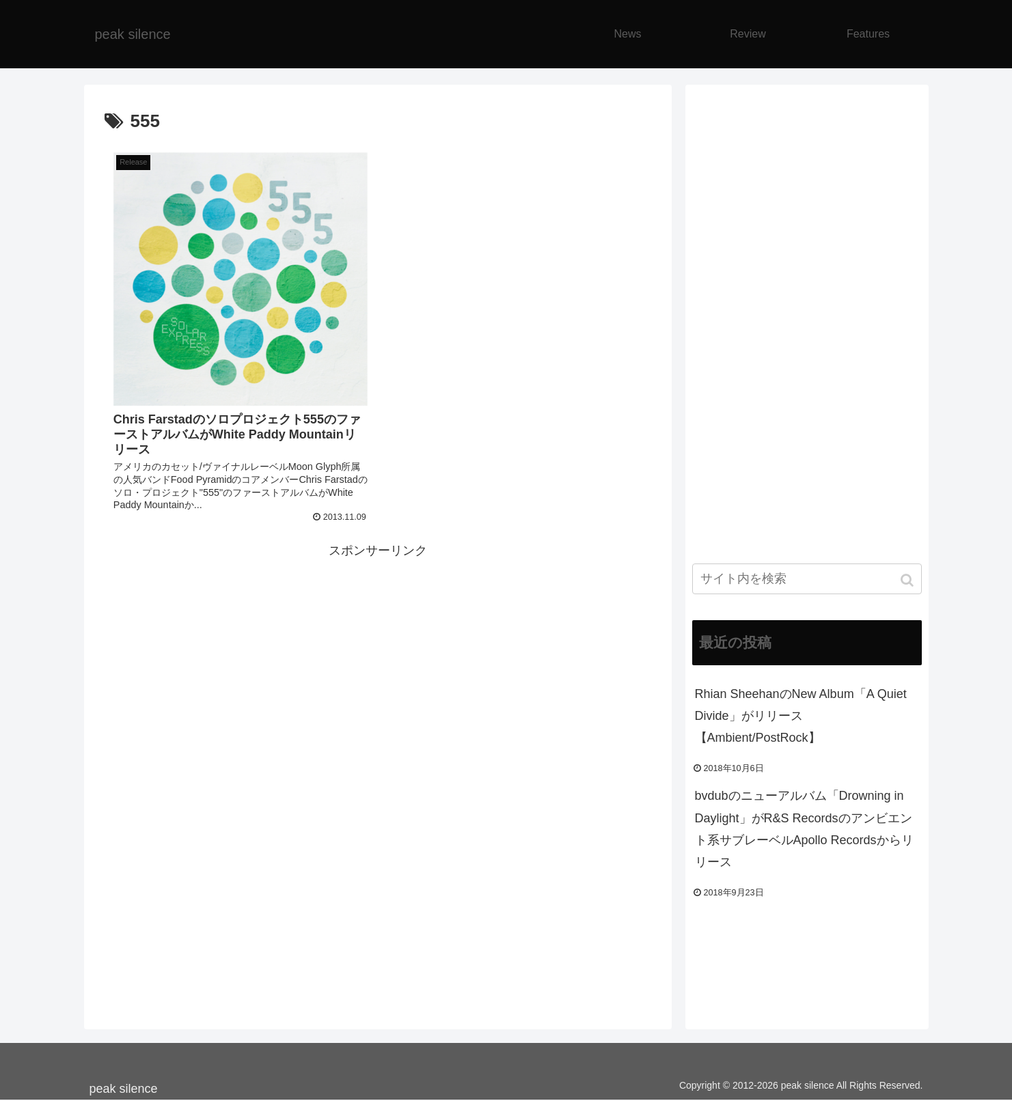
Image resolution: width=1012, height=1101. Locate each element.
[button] (908, 580)
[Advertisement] (378, 657)
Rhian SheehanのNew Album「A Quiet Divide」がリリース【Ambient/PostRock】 (801, 716)
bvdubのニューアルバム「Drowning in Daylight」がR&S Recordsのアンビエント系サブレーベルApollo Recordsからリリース (804, 829)
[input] (807, 578)
